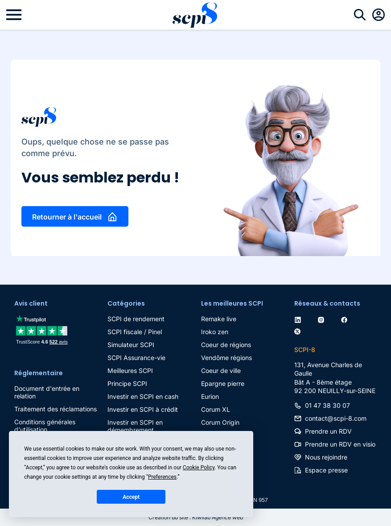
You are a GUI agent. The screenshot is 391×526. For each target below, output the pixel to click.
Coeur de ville (221, 370)
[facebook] (346, 318)
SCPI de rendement (136, 319)
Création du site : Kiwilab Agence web (195, 517)
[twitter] (299, 329)
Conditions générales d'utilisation (44, 425)
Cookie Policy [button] (198, 467)
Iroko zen (214, 331)
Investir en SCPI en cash (142, 396)
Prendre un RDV (328, 431)
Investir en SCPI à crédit (142, 409)
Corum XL (215, 409)
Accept (131, 497)
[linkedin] (299, 318)
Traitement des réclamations (55, 409)
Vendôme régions (226, 357)
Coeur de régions (226, 344)
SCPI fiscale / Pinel (134, 331)
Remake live (218, 319)
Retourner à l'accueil (67, 216)
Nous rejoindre (326, 457)
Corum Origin (220, 422)
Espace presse (326, 470)
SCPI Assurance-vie (136, 357)
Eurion (210, 396)
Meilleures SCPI (130, 370)
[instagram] (322, 318)
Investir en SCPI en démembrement (135, 426)
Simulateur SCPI (130, 344)
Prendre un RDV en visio (340, 444)
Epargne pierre (222, 383)
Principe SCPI (127, 383)
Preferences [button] (162, 477)
